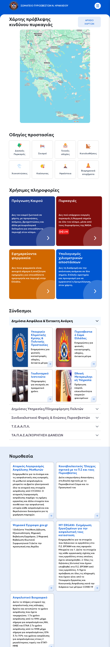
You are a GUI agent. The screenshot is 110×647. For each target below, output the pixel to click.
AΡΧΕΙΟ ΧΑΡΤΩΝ (89, 22)
